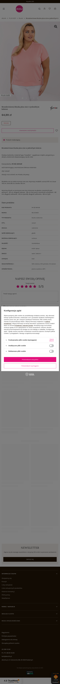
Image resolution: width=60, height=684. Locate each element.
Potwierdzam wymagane (30, 366)
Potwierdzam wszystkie (30, 359)
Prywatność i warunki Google (23, 325)
